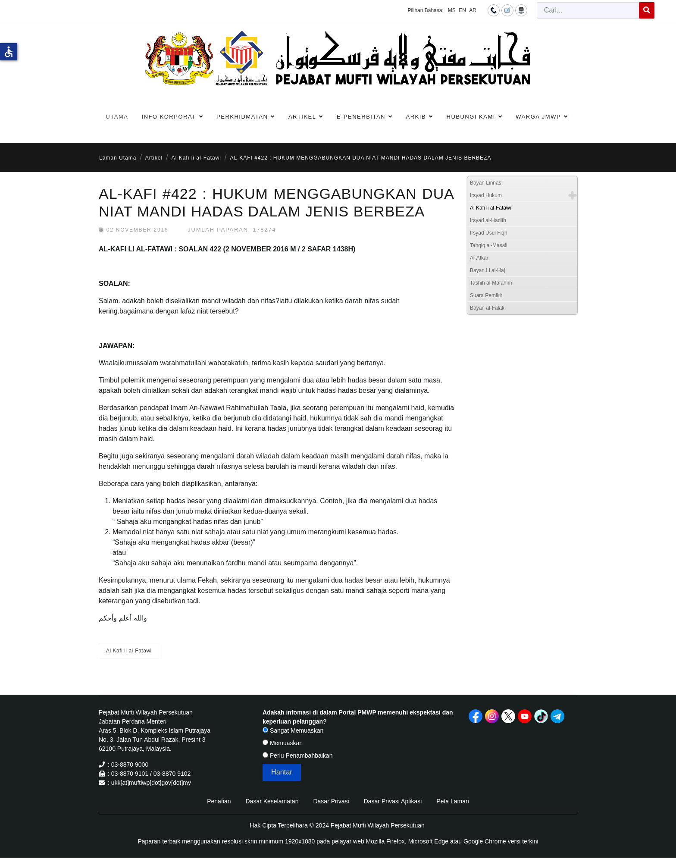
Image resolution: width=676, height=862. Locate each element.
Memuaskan (283, 743)
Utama (117, 116)
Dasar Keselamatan (271, 801)
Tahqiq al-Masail (488, 245)
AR (472, 10)
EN (462, 10)
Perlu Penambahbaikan (297, 755)
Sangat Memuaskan (293, 730)
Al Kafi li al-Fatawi (129, 651)
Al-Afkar (479, 258)
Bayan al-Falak (487, 308)
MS (452, 10)
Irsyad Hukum (486, 195)
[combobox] (588, 10)
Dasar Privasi (331, 801)
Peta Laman (452, 801)
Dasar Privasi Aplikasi (393, 801)
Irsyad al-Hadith (488, 220)
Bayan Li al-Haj (487, 270)
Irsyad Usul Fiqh (488, 233)
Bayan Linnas (485, 183)
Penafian (219, 801)
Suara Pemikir (486, 295)
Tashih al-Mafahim (491, 283)
